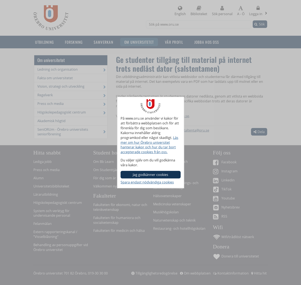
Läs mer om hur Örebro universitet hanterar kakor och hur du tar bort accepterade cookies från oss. (149, 144)
